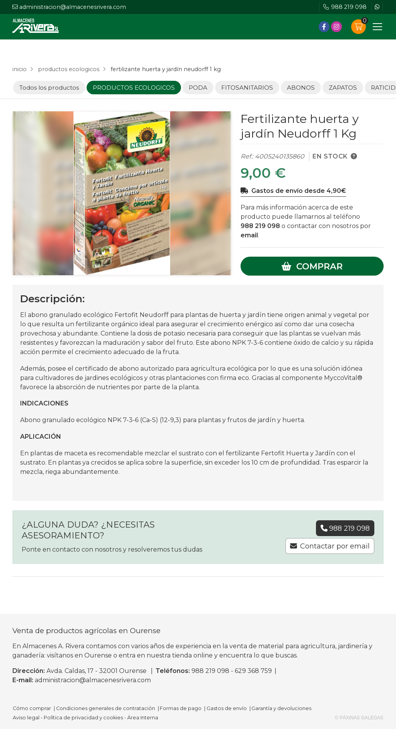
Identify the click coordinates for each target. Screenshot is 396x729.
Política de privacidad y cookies (83, 717)
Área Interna (142, 717)
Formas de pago (180, 708)
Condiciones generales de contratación (105, 708)
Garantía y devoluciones (281, 708)
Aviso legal (26, 717)
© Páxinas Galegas (359, 717)
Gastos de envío (227, 708)
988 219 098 (260, 226)
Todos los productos (49, 87)
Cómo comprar (32, 708)
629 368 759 (253, 670)
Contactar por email (335, 546)
